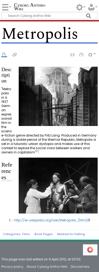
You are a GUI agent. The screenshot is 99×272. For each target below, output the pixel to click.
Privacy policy (12, 266)
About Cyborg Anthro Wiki (47, 266)
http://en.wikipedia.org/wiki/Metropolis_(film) (50, 220)
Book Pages (43, 234)
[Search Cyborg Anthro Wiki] (49, 15)
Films (26, 234)
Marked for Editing (71, 234)
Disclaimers (80, 266)
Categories (11, 234)
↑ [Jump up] (12, 220)
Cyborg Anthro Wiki (29, 7)
